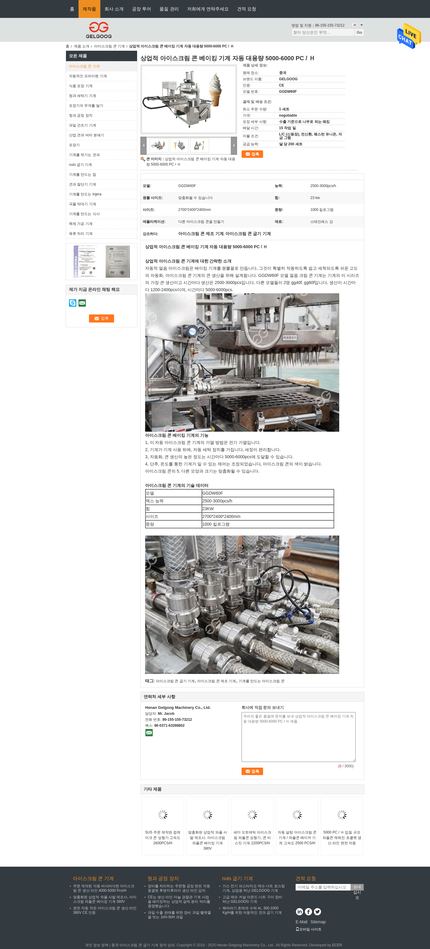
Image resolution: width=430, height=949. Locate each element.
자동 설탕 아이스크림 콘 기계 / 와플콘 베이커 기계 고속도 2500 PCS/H (297, 837)
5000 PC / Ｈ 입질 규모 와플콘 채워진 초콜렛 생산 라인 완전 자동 (341, 837)
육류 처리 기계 (81, 234)
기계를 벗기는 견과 (84, 155)
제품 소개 (81, 46)
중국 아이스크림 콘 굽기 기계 (134, 945)
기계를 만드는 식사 (84, 214)
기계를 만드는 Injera (85, 194)
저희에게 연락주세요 (208, 8)
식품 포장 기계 (81, 86)
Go (359, 32)
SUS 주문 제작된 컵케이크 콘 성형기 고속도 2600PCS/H (163, 837)
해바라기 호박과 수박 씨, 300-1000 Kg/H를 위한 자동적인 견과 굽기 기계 (252, 910)
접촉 (255, 154)
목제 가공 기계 (81, 224)
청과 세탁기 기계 (82, 96)
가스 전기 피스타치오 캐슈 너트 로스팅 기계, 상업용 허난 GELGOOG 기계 (253, 888)
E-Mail (302, 921)
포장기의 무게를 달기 (86, 106)
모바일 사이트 (309, 929)
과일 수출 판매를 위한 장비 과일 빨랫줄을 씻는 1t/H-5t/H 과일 (179, 915)
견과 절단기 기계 (82, 184)
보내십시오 (357, 888)
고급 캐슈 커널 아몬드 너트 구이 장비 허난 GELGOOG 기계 (252, 899)
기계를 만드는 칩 (82, 174)
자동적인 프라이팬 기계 (88, 76)
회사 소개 (114, 8)
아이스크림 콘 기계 (109, 46)
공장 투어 (141, 8)
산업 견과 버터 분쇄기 (86, 135)
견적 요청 (246, 8)
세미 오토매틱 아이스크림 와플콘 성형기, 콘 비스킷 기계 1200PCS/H (252, 837)
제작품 (89, 8)
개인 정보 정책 (97, 945)
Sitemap (317, 921)
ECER (337, 945)
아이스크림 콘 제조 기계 (216, 681)
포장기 (74, 145)
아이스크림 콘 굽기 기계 (175, 681)
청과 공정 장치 (81, 115)
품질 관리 (169, 8)
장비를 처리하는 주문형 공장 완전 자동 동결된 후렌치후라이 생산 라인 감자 (179, 888)
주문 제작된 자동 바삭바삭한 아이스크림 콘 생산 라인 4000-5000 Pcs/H (103, 888)
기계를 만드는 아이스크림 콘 (262, 681)
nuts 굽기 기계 (80, 165)
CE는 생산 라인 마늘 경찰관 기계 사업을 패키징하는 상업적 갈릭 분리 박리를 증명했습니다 (179, 901)
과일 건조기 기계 (82, 125)
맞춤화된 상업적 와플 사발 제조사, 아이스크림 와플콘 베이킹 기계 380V (207, 840)
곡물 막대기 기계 (82, 204)
